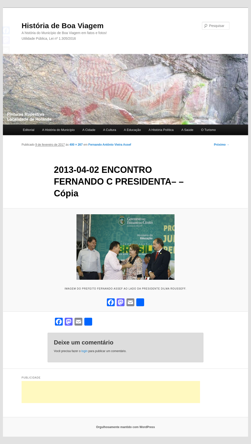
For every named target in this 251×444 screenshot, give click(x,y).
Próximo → (221, 144)
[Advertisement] (111, 392)
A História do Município (58, 130)
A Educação (132, 130)
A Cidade (88, 130)
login (84, 351)
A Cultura (109, 130)
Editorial (28, 130)
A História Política (161, 130)
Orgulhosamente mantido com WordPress (125, 427)
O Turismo (208, 130)
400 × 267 (76, 144)
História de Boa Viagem (63, 26)
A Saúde (187, 130)
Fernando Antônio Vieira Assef (109, 144)
